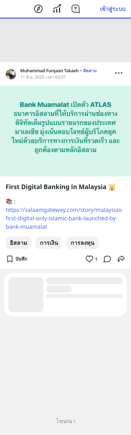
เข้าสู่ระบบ (112, 9)
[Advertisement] (66, 40)
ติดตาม (90, 71)
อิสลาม (18, 243)
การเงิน (49, 243)
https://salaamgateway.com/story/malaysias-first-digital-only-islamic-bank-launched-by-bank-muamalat (64, 218)
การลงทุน (82, 243)
